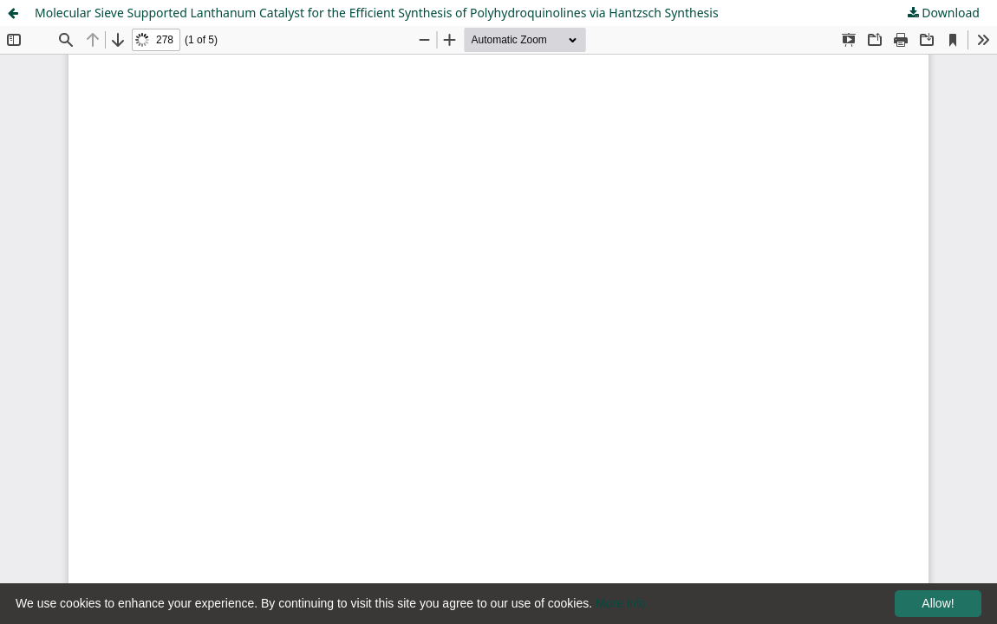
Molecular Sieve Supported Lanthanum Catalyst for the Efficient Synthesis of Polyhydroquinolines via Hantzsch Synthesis (377, 12)
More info (621, 603)
